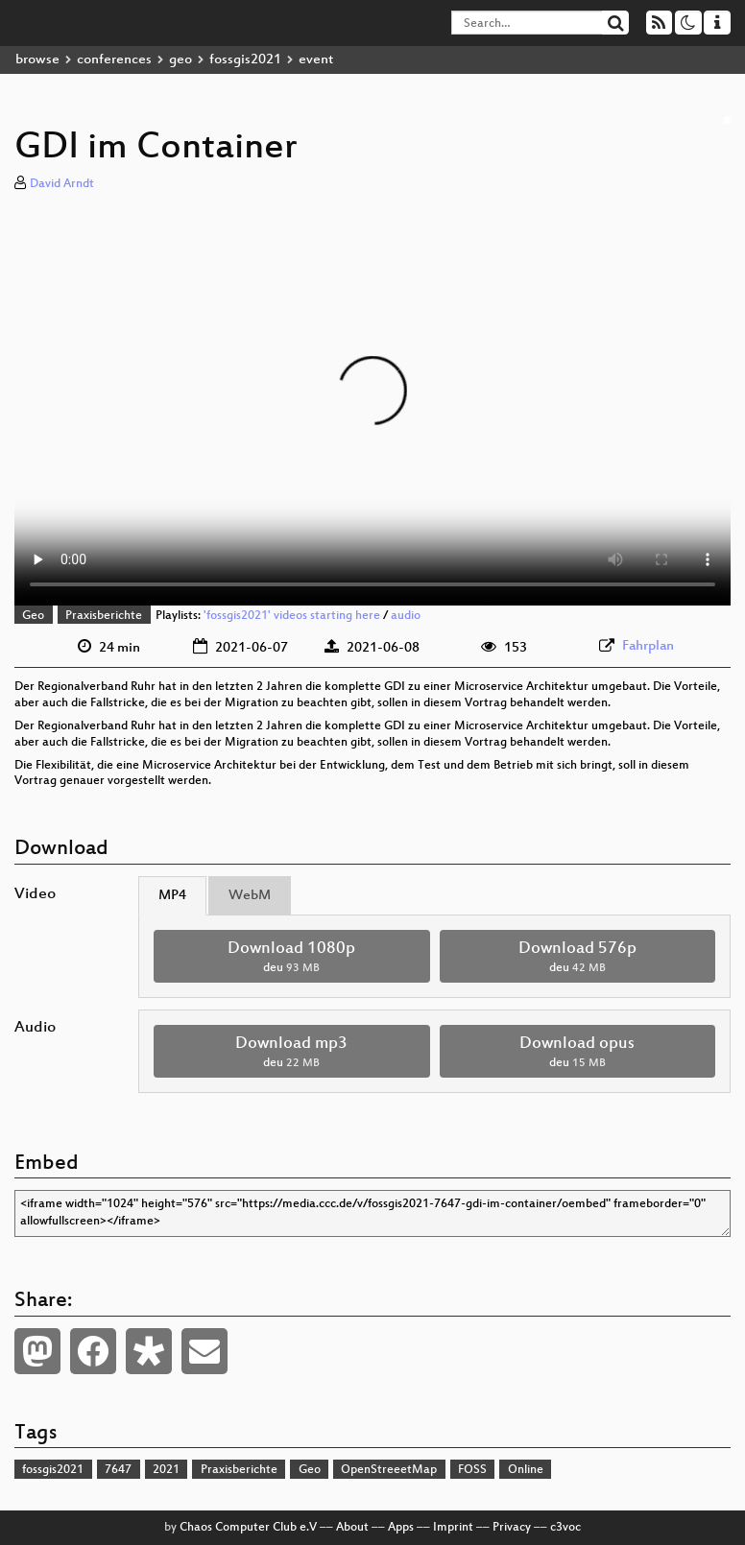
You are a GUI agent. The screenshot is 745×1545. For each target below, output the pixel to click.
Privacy (512, 1527)
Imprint (453, 1527)
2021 (166, 1470)
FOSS (472, 1470)
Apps (401, 1527)
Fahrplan (648, 646)
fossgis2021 (245, 60)
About (352, 1527)
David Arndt (62, 184)
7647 (118, 1470)
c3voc (565, 1527)
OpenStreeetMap (389, 1470)
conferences (114, 60)
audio (406, 616)
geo (180, 60)
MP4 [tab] (172, 896)
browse (37, 60)
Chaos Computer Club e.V (248, 1527)
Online (525, 1470)
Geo (33, 616)
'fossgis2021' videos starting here (292, 616)
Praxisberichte (103, 616)
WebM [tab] (249, 896)
